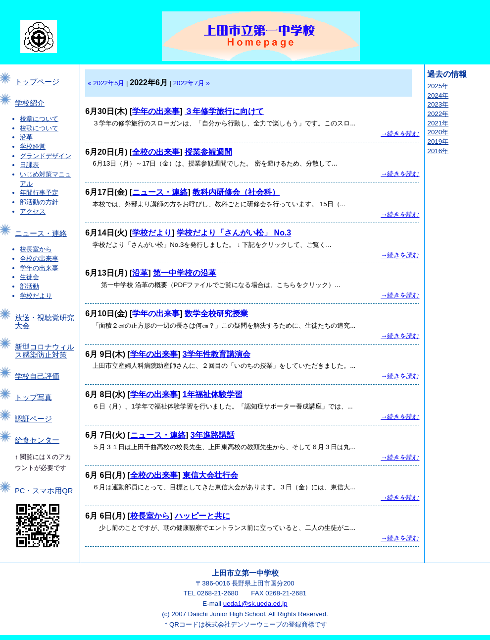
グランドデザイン (45, 156)
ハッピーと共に (202, 516)
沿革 (26, 137)
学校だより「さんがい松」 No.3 (234, 233)
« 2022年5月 (106, 83)
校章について (39, 118)
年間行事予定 (39, 192)
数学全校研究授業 (216, 313)
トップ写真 (33, 398)
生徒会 (29, 277)
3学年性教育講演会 (216, 354)
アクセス (33, 211)
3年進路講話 (213, 435)
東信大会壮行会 (210, 475)
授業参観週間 (208, 152)
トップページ (37, 82)
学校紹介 (30, 103)
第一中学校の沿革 (184, 273)
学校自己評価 (37, 376)
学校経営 (33, 146)
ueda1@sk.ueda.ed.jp (255, 603)
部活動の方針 (39, 202)
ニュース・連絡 (41, 233)
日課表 (29, 165)
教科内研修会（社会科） (236, 192)
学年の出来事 (39, 268)
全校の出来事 (39, 258)
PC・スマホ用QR (44, 491)
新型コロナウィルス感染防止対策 (44, 351)
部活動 (29, 286)
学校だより (36, 295)
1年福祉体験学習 (213, 394)
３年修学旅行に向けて (224, 111)
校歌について (39, 128)
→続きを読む (400, 133)
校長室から (36, 249)
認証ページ (33, 419)
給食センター (37, 440)
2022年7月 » (191, 83)
